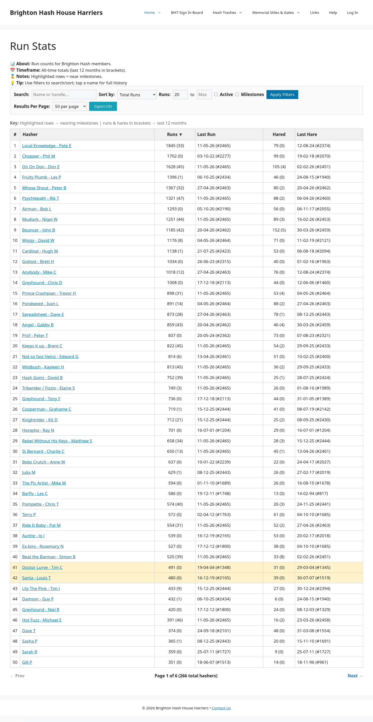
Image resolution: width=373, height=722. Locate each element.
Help (333, 12)
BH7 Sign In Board (187, 12)
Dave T (29, 630)
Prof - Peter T (35, 335)
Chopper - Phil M (38, 156)
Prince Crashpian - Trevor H (49, 293)
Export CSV (103, 106)
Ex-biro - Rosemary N (43, 546)
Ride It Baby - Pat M (41, 525)
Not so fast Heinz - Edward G (50, 356)
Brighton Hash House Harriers (56, 12)
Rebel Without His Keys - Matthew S (57, 441)
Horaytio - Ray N (38, 430)
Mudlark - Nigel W (40, 219)
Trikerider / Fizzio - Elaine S (48, 388)
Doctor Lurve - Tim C (42, 567)
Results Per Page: (32, 106)
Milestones (249, 94)
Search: (21, 94)
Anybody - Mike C (39, 272)
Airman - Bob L (36, 209)
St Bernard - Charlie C (43, 451)
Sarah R (29, 652)
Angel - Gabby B (38, 325)
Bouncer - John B (38, 230)
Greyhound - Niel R (40, 609)
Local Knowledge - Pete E (46, 145)
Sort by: (107, 94)
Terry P (29, 514)
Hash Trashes (230, 12)
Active (223, 94)
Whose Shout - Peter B (44, 188)
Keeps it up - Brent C (42, 346)
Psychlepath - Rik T (40, 198)
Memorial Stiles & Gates (278, 12)
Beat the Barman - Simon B (48, 556)
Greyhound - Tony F (41, 398)
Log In (352, 12)
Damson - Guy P (38, 599)
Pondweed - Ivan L (40, 303)
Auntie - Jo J (33, 535)
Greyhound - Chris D (42, 282)
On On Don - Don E (41, 166)
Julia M (28, 472)
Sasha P (29, 641)
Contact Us (221, 707)
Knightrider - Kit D (40, 420)
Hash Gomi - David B (42, 377)
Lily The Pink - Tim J (41, 588)
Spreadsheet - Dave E (43, 314)
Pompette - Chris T (40, 504)
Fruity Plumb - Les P (41, 177)
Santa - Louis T (36, 578)
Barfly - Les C (35, 493)
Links (314, 12)
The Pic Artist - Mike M (44, 483)
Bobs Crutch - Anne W (43, 462)
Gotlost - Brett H (38, 261)
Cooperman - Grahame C (46, 409)
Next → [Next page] (355, 676)
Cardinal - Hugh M (40, 251)
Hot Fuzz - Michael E (42, 620)
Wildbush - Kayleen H (43, 367)
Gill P (27, 662)
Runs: (165, 94)
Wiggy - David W (38, 240)
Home (155, 12)
